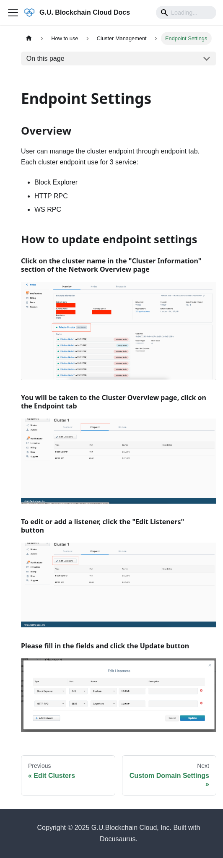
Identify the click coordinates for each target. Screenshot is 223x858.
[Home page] (29, 38)
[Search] (186, 12)
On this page (45, 58)
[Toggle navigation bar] (13, 12)
